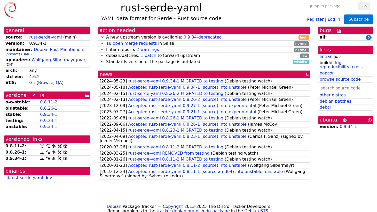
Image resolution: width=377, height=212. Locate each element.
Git (32, 82)
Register (315, 19)
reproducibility (334, 66)
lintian (326, 56)
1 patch (148, 55)
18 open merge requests (131, 43)
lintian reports (204, 50)
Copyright (173, 206)
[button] (102, 37)
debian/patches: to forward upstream (204, 56)
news (106, 74)
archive (13, 54)
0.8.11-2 (48, 102)
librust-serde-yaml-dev (28, 177)
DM (9, 64)
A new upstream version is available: (204, 37)
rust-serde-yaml (45, 37)
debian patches (335, 101)
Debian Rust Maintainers (59, 49)
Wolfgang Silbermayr (53, 59)
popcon (327, 73)
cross (357, 66)
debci (325, 107)
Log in (334, 19)
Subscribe (358, 19)
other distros (333, 95)
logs (339, 62)
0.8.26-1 (48, 108)
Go (364, 6)
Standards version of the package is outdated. (204, 62)
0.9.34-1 (48, 114)
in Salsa (204, 43)
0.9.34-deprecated (203, 37)
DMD (26, 54)
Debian (114, 206)
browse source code (340, 79)
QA (59, 82)
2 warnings (147, 49)
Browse (45, 82)
